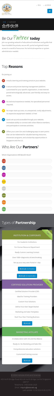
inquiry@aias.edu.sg (28, 387)
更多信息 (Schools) (27, 269)
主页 (4, 22)
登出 (39, 5)
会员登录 (47, 5)
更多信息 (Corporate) (27, 276)
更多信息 (27, 323)
